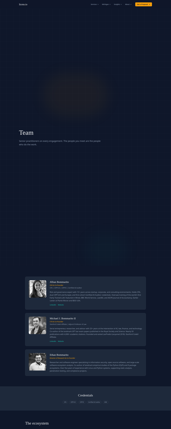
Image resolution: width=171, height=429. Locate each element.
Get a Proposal (143, 4)
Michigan (106, 4)
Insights (118, 4)
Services (95, 4)
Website (61, 305)
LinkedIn (53, 305)
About (128, 4)
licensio (23, 4)
